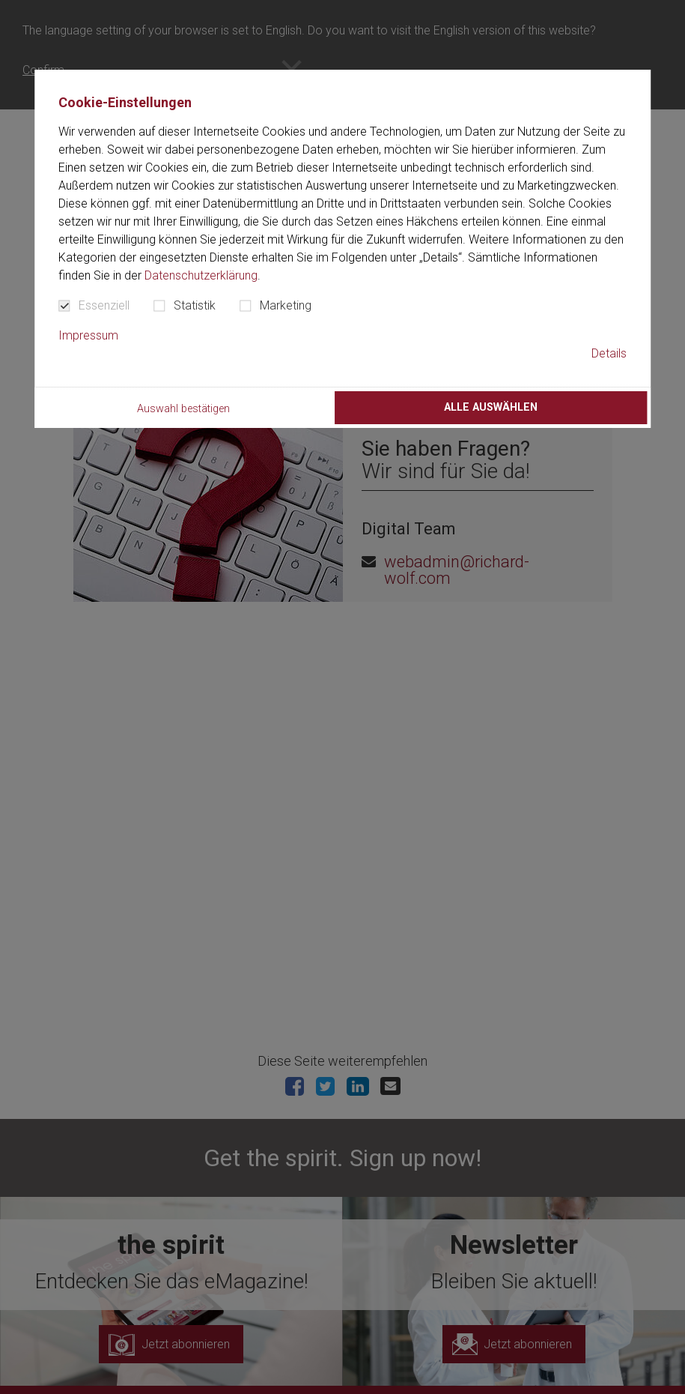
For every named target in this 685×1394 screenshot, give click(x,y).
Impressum (88, 335)
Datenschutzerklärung (201, 275)
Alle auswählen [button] (491, 407)
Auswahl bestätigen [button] (183, 408)
